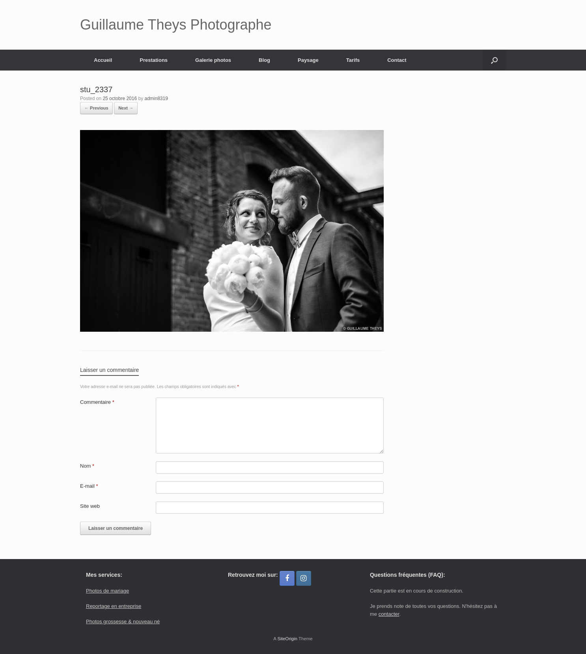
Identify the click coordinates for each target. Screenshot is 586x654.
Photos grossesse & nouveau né (123, 621)
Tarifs (353, 60)
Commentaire (97, 402)
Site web (90, 506)
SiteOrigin (287, 638)
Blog (264, 60)
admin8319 (156, 98)
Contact (396, 60)
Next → (125, 108)
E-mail (89, 486)
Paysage (308, 60)
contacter (389, 614)
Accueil (103, 60)
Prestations (154, 60)
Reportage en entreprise (113, 606)
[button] (494, 60)
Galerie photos (213, 60)
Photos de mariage (107, 591)
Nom (87, 466)
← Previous (96, 108)
